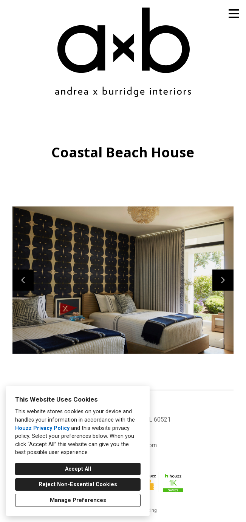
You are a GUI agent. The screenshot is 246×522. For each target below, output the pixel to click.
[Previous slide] (23, 280)
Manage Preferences (78, 500)
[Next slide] (223, 280)
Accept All (78, 469)
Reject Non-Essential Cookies (78, 484)
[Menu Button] (233, 13)
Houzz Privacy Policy (42, 428)
